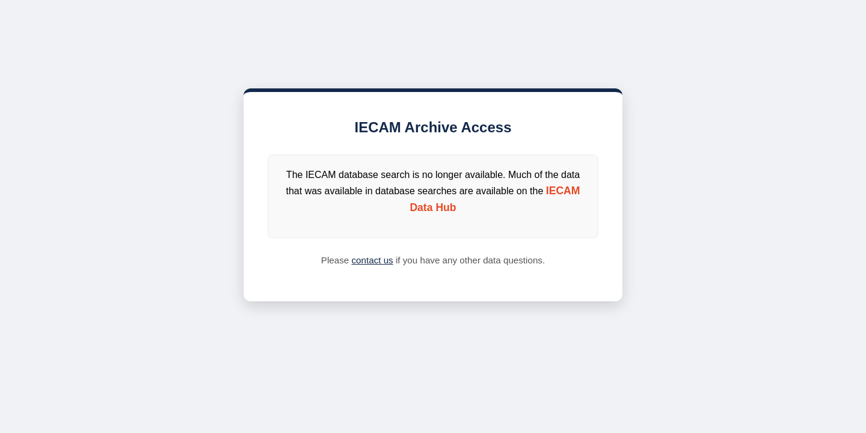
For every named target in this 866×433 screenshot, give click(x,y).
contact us (372, 260)
